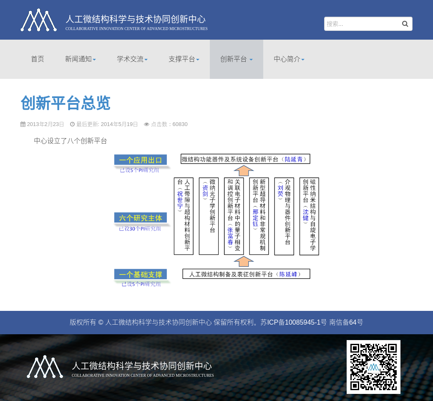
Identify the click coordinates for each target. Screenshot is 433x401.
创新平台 (236, 59)
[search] (368, 24)
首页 (37, 59)
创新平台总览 (65, 103)
